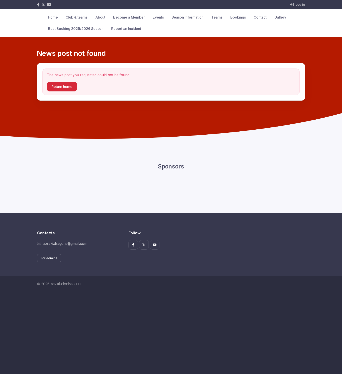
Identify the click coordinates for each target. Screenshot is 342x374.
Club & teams (76, 17)
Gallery (280, 17)
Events (158, 17)
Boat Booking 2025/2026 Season (75, 28)
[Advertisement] (168, 333)
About (100, 17)
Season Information (187, 17)
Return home (61, 86)
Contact (260, 17)
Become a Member (129, 17)
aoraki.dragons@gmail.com (62, 243)
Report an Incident (126, 28)
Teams (216, 17)
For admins (49, 258)
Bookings (238, 17)
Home (53, 17)
